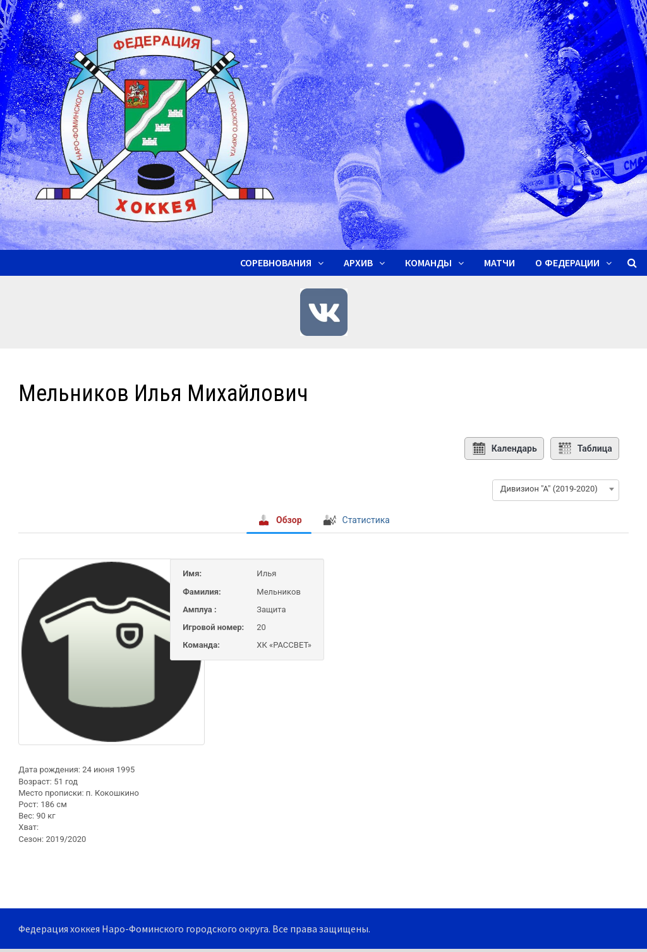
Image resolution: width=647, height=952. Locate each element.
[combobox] (556, 489)
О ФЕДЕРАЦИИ (567, 262)
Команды (428, 262)
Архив (358, 262)
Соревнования (275, 262)
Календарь (504, 448)
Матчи (499, 262)
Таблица (584, 448)
